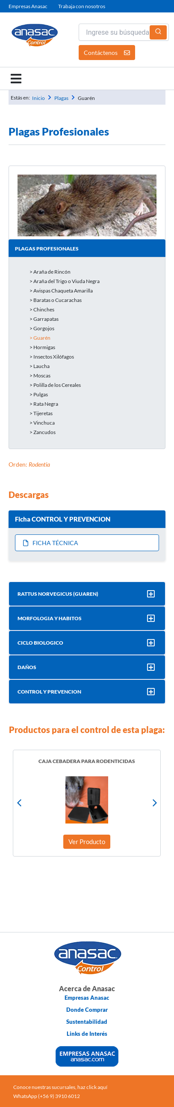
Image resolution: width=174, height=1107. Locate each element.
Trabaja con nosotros (81, 6)
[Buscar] (158, 32)
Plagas (61, 98)
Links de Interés (87, 1033)
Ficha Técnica (50, 542)
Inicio (38, 98)
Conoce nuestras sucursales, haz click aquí (60, 1087)
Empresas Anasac (28, 6)
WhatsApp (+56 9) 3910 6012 (46, 1096)
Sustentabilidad (86, 1021)
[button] (16, 78)
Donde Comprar (87, 1009)
